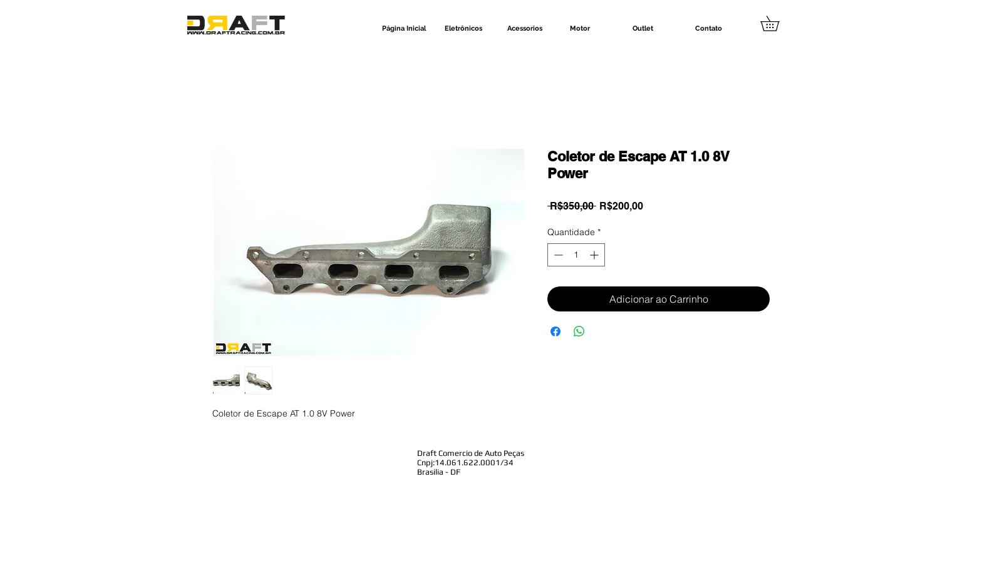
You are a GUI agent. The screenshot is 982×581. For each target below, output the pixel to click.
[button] (777, 23)
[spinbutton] (576, 255)
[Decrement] (557, 255)
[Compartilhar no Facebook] (555, 331)
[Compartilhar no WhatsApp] (579, 331)
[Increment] (595, 255)
